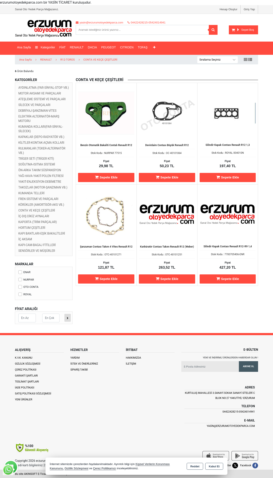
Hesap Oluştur (228, 9)
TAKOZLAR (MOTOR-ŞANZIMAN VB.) (42, 187)
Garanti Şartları (26, 375)
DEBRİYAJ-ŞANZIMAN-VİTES (37, 110)
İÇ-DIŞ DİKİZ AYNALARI (33, 216)
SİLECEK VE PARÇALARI (34, 105)
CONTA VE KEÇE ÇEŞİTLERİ (36, 210)
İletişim (131, 363)
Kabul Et (214, 466)
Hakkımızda (133, 357)
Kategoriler (45, 47)
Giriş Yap (249, 9)
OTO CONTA (28, 287)
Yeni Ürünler (23, 399)
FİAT (62, 47)
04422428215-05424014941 (238, 411)
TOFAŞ (143, 47)
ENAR (24, 272)
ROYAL (25, 294)
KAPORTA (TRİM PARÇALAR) (37, 222)
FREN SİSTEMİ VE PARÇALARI (38, 199)
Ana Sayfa (24, 47)
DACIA (92, 47)
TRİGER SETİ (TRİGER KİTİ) (36, 158)
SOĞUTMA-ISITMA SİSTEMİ (36, 164)
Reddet (194, 466)
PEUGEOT (108, 47)
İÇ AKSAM (25, 239)
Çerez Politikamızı (104, 468)
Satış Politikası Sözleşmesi (33, 393)
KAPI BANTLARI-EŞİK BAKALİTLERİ (41, 233)
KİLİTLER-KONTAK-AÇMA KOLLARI (41, 142)
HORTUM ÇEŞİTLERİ (31, 227)
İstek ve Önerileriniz (84, 363)
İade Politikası (24, 387)
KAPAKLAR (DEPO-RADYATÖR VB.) (41, 137)
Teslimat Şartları (27, 381)
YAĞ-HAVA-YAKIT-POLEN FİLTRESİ (41, 176)
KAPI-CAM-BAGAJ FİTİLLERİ (37, 245)
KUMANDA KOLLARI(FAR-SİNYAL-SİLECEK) (40, 129)
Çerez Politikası (25, 369)
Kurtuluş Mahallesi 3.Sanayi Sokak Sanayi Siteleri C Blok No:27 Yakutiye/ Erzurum (220, 395)
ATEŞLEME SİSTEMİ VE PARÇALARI (42, 99)
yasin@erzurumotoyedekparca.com (231, 425)
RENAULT (77, 47)
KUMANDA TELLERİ (31, 193)
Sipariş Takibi (79, 369)
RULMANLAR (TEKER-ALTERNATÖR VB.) (41, 151)
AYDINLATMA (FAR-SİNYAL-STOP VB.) (43, 87)
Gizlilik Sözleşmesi (27, 363)
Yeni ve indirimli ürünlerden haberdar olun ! (230, 357)
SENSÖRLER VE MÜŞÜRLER (36, 250)
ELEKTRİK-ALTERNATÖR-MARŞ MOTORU (38, 119)
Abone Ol (248, 366)
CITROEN (127, 47)
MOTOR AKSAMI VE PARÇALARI (39, 93)
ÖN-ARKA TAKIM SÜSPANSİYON (39, 170)
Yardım (75, 357)
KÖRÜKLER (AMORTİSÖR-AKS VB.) (41, 204)
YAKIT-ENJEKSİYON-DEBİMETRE (39, 181)
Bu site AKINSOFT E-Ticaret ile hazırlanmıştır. (42, 473)
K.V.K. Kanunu (23, 357)
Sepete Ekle (106, 177)
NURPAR (26, 279)
